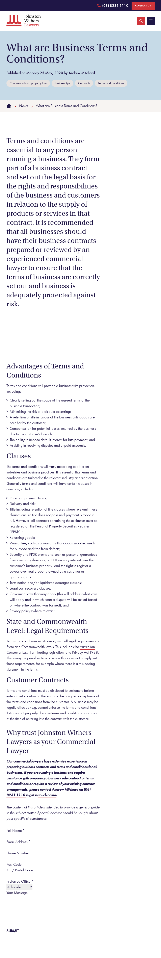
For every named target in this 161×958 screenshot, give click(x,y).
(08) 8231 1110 (112, 6)
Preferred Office (19, 881)
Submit (12, 930)
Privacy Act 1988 (85, 652)
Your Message (17, 892)
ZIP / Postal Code (19, 870)
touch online (47, 795)
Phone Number (17, 853)
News (23, 105)
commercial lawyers (28, 761)
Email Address (18, 841)
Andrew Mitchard (65, 789)
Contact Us (143, 5)
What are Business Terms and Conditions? (66, 105)
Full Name (15, 830)
